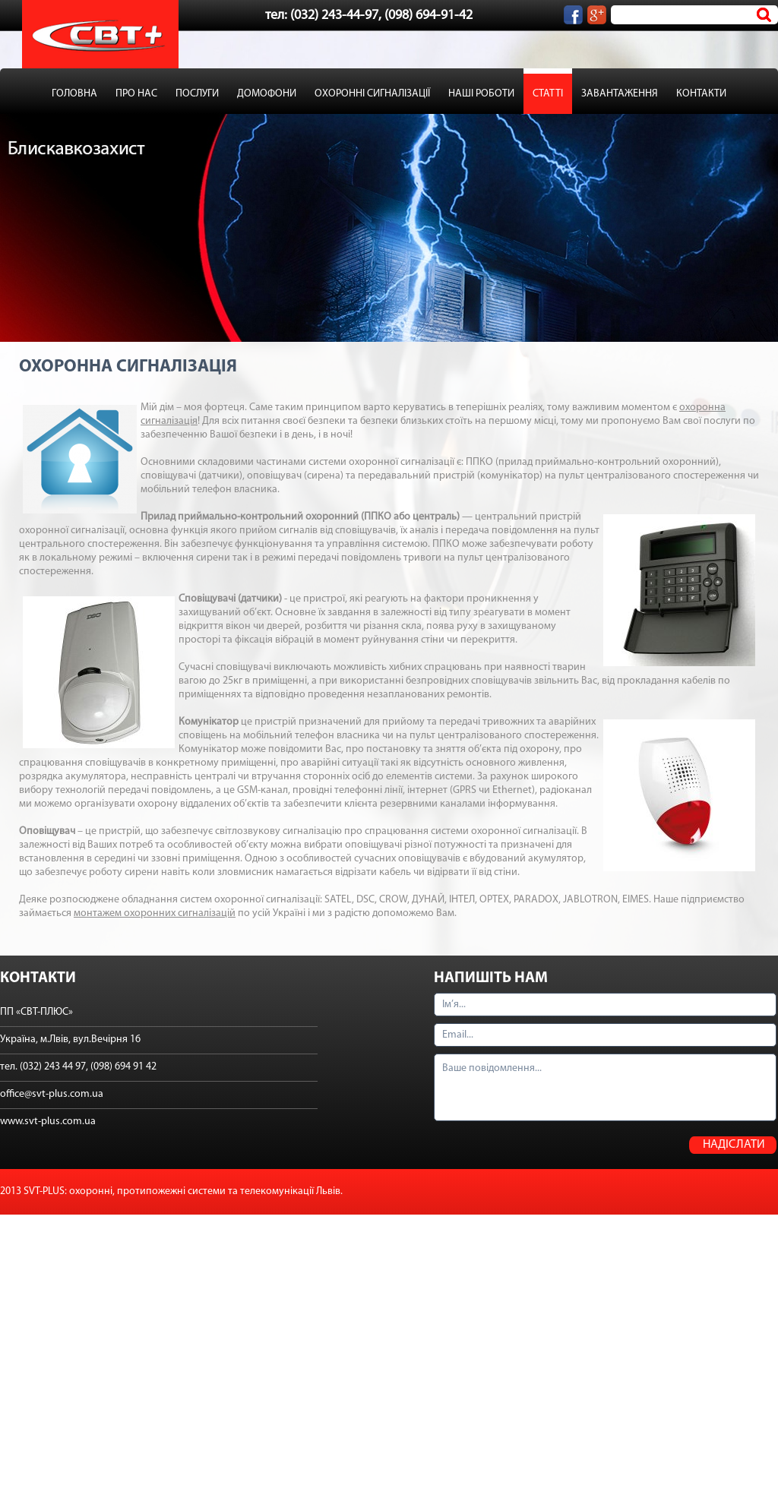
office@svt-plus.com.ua (51, 1094)
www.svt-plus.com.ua (48, 1121)
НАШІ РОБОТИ (481, 94)
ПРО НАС (136, 94)
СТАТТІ (548, 94)
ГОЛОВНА (74, 94)
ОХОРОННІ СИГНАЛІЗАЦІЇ (372, 94)
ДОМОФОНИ (266, 94)
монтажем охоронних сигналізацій (155, 913)
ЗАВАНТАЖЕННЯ (619, 94)
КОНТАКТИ (701, 94)
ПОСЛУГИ (197, 94)
